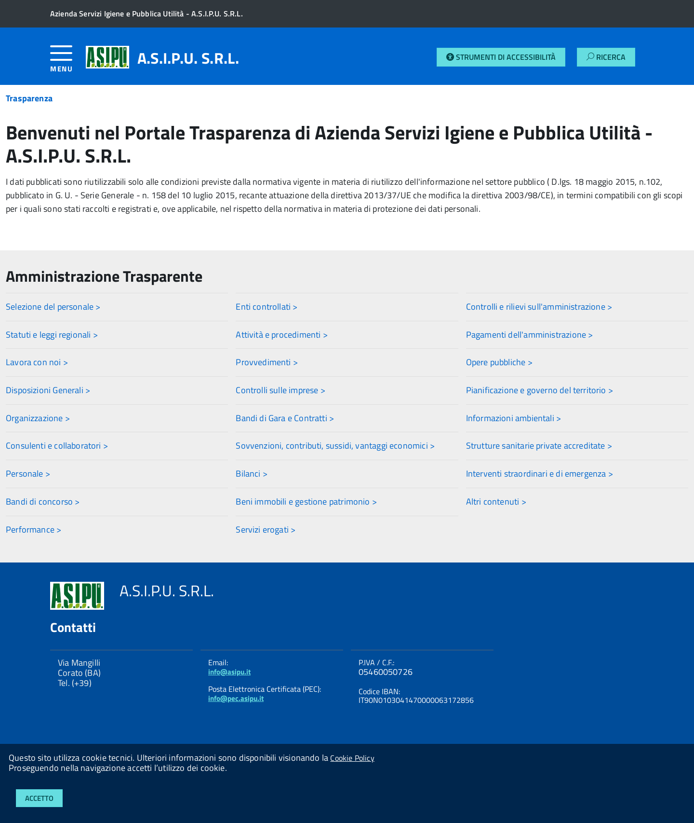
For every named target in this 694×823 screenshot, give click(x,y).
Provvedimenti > (267, 362)
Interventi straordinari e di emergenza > (539, 473)
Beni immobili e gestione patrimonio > (306, 501)
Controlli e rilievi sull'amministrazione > (539, 306)
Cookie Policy (352, 758)
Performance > (33, 529)
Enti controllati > (266, 306)
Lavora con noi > (37, 362)
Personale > (28, 473)
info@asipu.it (229, 671)
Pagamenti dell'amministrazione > (529, 334)
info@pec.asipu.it (236, 698)
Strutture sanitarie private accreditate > (539, 445)
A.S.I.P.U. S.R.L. (188, 58)
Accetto (39, 798)
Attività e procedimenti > (282, 334)
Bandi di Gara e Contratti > (285, 418)
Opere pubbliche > (499, 362)
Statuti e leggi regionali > (52, 334)
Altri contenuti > (496, 501)
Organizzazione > (38, 418)
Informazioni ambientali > (513, 418)
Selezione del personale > (53, 306)
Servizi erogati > (265, 529)
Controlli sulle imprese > (280, 390)
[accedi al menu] (68, 62)
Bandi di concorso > (43, 501)
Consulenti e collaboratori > (57, 445)
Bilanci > (251, 473)
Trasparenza (29, 98)
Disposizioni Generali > (48, 390)
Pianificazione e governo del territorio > (539, 390)
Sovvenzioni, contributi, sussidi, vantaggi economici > (335, 445)
